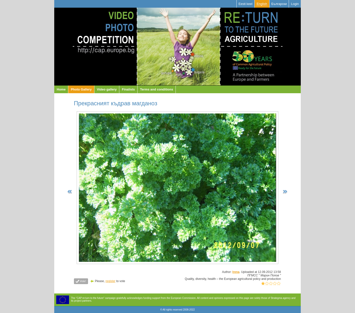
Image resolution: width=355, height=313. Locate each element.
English (262, 4)
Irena (236, 272)
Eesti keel (245, 4)
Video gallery (107, 89)
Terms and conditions (156, 89)
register (110, 281)
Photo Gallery (81, 89)
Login (295, 4)
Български (279, 4)
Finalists (128, 89)
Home (61, 89)
